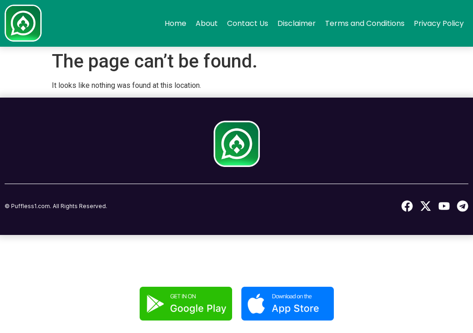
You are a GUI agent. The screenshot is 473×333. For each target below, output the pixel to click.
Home (175, 23)
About (207, 23)
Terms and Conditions (365, 23)
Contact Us (247, 23)
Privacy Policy (439, 23)
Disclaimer (296, 23)
